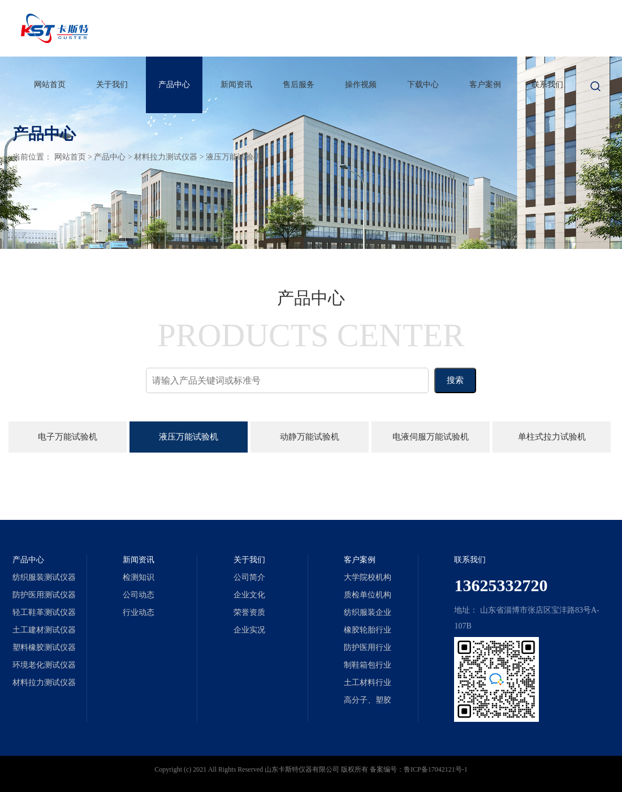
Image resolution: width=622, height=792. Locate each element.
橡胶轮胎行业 (367, 630)
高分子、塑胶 (367, 700)
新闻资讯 (236, 84)
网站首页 (50, 84)
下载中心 (423, 84)
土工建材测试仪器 (44, 630)
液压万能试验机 (233, 157)
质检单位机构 (367, 595)
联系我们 (547, 84)
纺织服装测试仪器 (44, 577)
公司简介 (249, 577)
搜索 (455, 380)
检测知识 (138, 577)
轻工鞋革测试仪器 (44, 612)
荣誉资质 (249, 612)
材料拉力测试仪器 (165, 157)
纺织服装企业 (367, 612)
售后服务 (298, 84)
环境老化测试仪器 (44, 665)
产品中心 (174, 84)
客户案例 (485, 84)
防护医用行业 (367, 647)
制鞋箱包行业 (367, 665)
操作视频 (361, 84)
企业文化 (249, 595)
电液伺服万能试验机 (430, 436)
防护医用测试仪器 (44, 595)
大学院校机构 (367, 577)
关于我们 (112, 84)
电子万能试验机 (67, 436)
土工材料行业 (367, 682)
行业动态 (138, 612)
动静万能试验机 (309, 436)
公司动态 (138, 595)
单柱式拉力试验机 (552, 436)
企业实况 (249, 630)
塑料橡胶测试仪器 (44, 647)
